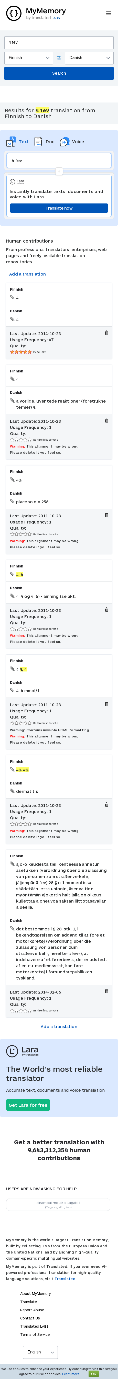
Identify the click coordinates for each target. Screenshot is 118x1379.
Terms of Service (35, 1334)
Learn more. (71, 1374)
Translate (28, 1302)
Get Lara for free (28, 1105)
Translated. (66, 1279)
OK (93, 1374)
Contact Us (30, 1318)
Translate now (59, 208)
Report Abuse (32, 1310)
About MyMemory (35, 1293)
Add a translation (27, 273)
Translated (34, 1326)
